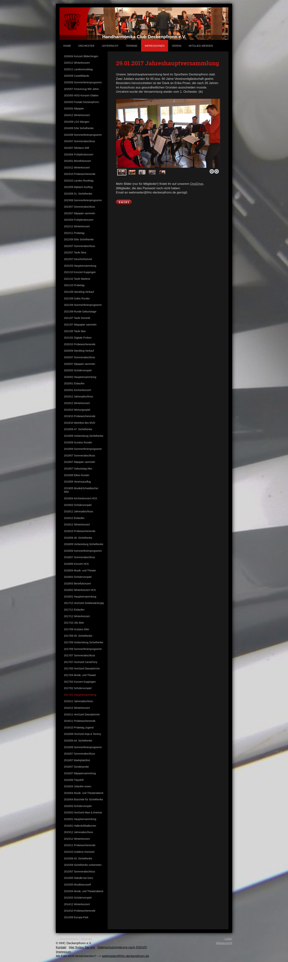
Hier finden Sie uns (82, 947)
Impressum (63, 952)
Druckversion (67, 938)
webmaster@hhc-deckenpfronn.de (125, 956)
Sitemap (86, 938)
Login (228, 938)
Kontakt (61, 947)
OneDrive (196, 184)
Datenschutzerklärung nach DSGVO (122, 947)
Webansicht (224, 943)
